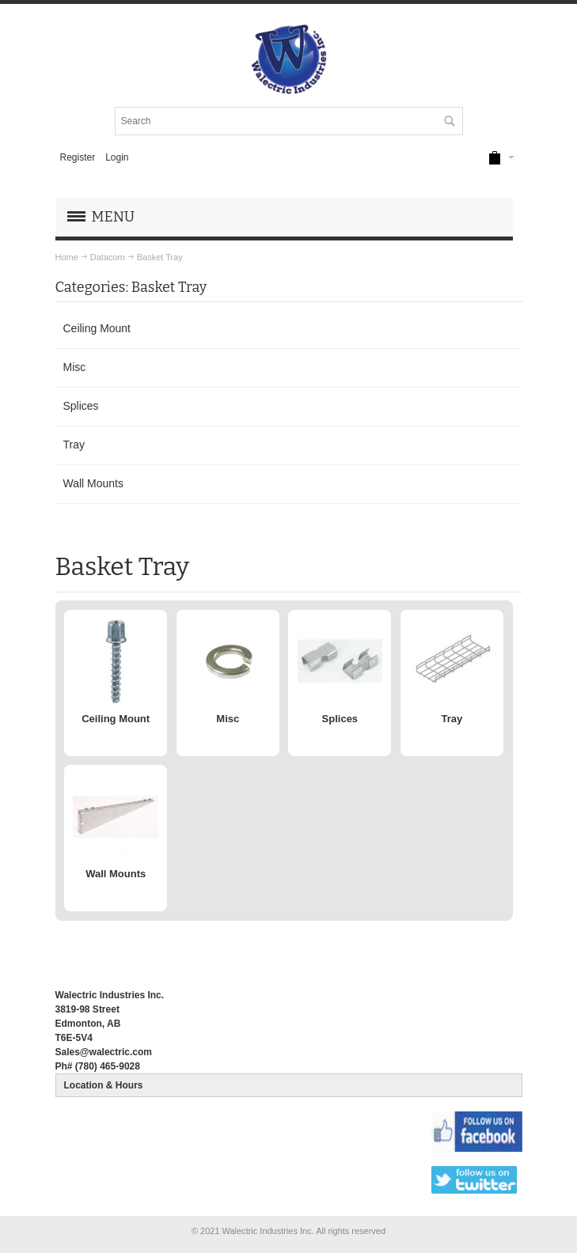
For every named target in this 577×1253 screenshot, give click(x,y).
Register (77, 157)
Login (116, 157)
